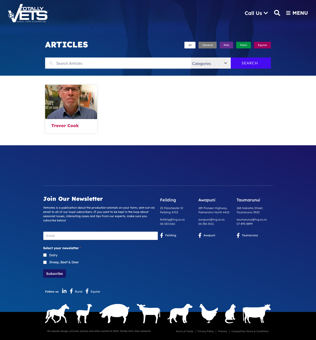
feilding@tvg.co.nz (172, 219)
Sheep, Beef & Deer (64, 262)
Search (255, 63)
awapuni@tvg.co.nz (211, 219)
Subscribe (54, 273)
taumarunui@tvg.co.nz (252, 219)
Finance (222, 331)
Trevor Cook (65, 125)
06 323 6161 (167, 224)
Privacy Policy (206, 331)
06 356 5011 (206, 224)
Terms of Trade (184, 331)
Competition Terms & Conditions (250, 331)
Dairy (53, 255)
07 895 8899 (245, 224)
